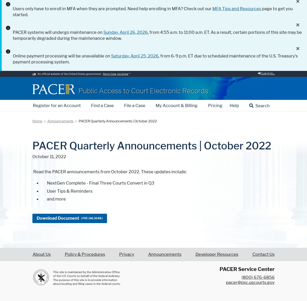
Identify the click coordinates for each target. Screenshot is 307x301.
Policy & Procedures (85, 254)
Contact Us (263, 254)
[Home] (53, 89)
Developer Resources (216, 254)
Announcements (164, 254)
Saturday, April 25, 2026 (135, 56)
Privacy (126, 254)
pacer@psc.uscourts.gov (250, 282)
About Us (42, 254)
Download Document (70, 218)
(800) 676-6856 (258, 277)
